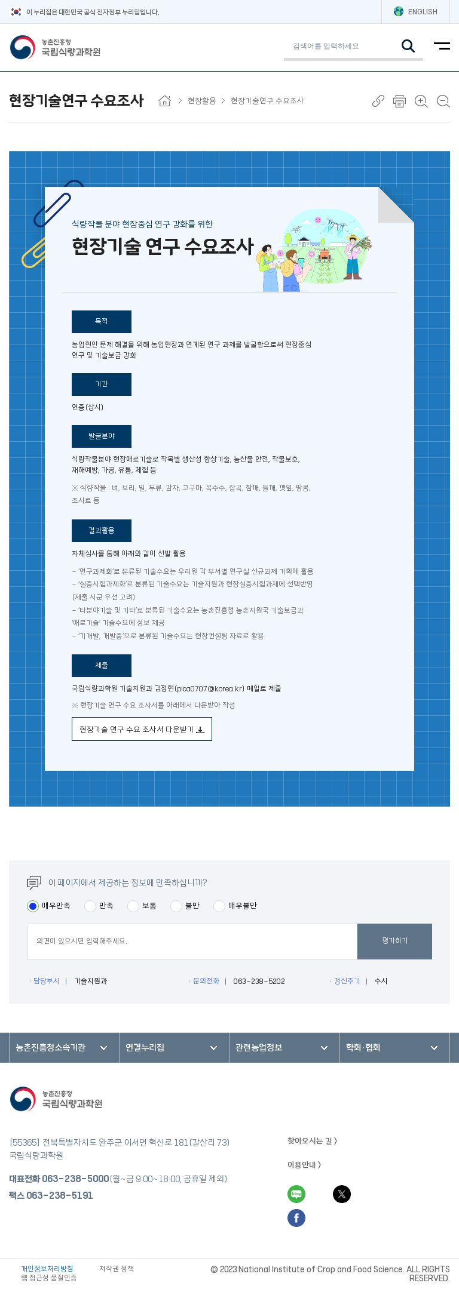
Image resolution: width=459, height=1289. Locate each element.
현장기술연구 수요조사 (267, 101)
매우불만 (242, 906)
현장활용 (206, 101)
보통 (149, 906)
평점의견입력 (26, 941)
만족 (106, 906)
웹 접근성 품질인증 (49, 1278)
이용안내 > (304, 1165)
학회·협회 (363, 1048)
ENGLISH (415, 11)
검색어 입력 (283, 33)
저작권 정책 (116, 1269)
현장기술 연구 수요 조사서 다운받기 (141, 729)
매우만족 (56, 906)
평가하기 (395, 941)
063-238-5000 (75, 1179)
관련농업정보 (258, 1048)
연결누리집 (145, 1048)
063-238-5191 (59, 1196)
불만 (192, 906)
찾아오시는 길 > (312, 1141)
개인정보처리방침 (47, 1269)
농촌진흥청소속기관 (50, 1048)
